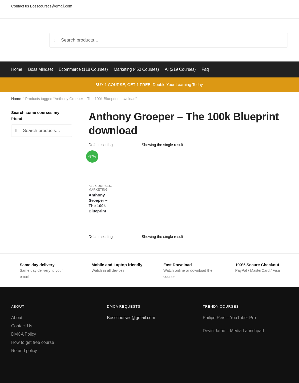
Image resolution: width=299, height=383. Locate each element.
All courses (100, 185)
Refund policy (24, 350)
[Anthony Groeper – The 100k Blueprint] (102, 166)
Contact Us (21, 326)
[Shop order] (113, 144)
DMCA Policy (23, 334)
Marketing (98, 189)
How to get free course (32, 342)
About (16, 317)
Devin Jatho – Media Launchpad (233, 330)
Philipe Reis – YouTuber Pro (229, 317)
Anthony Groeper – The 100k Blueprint (98, 203)
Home (16, 99)
